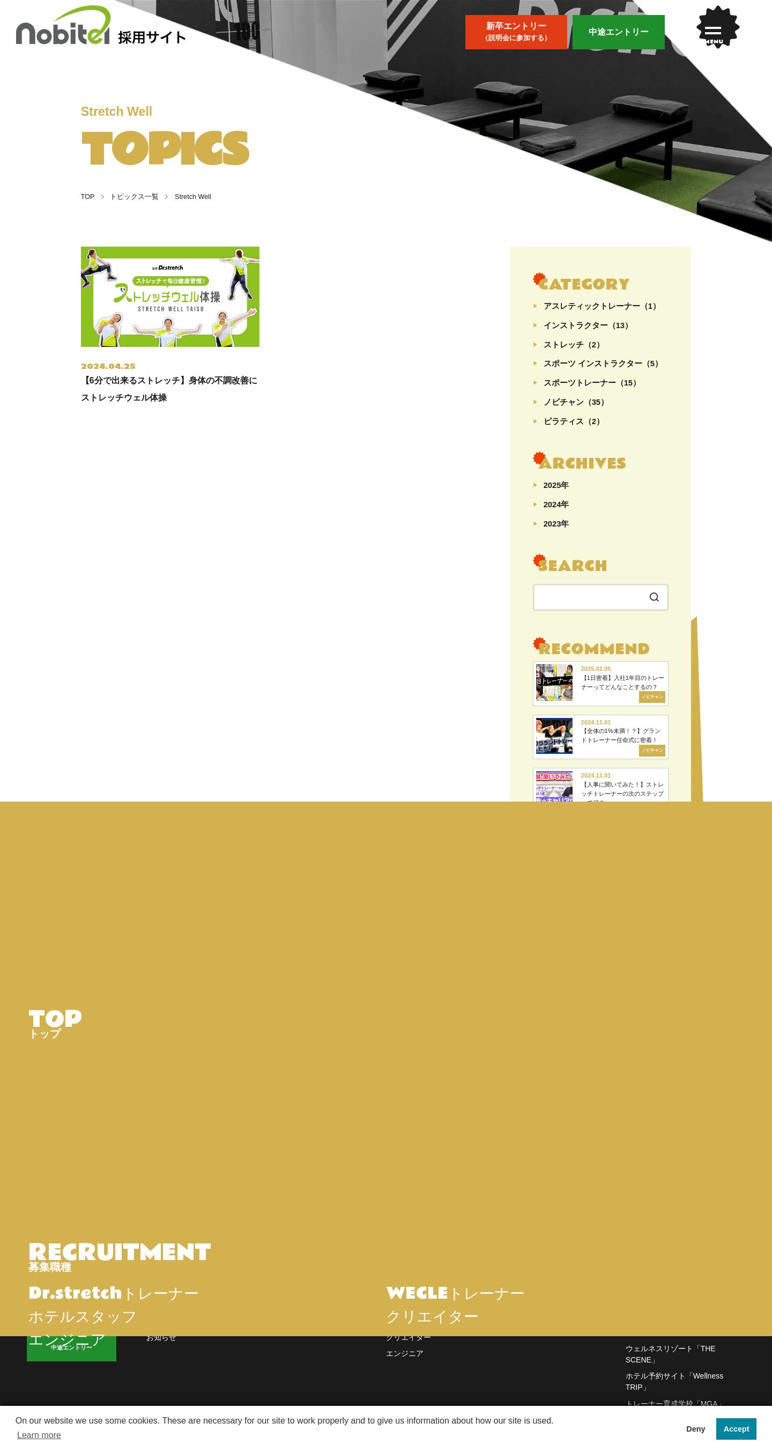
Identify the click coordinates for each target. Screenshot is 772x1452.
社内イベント (288, 1331)
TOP (88, 197)
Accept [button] (736, 1429)
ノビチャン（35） (576, 402)
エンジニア (405, 1364)
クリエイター (408, 1348)
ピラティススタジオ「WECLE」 (680, 1342)
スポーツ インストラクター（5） (603, 364)
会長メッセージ (292, 1314)
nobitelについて (292, 1298)
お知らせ (161, 1348)
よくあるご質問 (532, 1298)
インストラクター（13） (588, 326)
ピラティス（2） (574, 422)
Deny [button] (695, 1429)
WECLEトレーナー (418, 1314)
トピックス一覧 (130, 197)
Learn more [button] (39, 1435)
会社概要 (521, 1314)
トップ (157, 1298)
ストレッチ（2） (574, 345)
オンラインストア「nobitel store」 (683, 1298)
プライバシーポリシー (543, 1331)
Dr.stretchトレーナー (421, 1298)
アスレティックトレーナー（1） (602, 306)
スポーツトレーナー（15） (592, 383)
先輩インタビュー (176, 1331)
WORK (410, 1274)
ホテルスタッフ (412, 1331)
